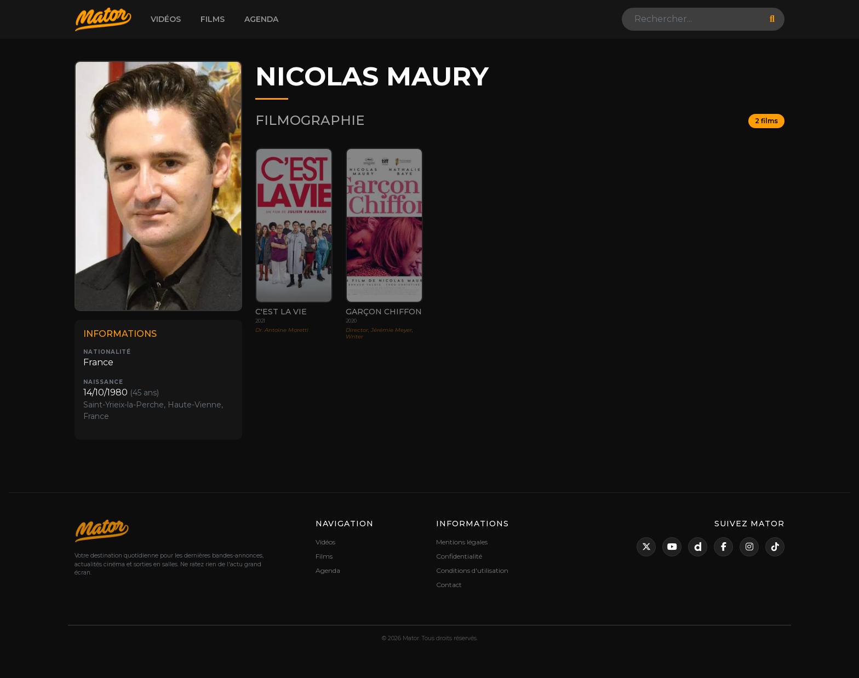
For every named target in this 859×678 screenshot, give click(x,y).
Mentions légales (462, 542)
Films (213, 19)
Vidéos (166, 19)
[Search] (692, 19)
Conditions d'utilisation (472, 570)
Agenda (261, 19)
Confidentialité (459, 556)
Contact (449, 585)
